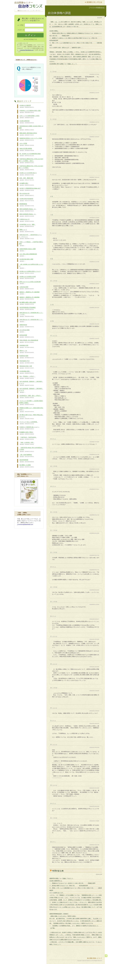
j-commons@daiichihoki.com (26, 50)
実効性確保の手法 (27, 362)
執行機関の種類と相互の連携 (27, 303)
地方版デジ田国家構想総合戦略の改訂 (30, 189)
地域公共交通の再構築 (27, 149)
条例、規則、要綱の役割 (27, 179)
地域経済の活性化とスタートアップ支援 (30, 139)
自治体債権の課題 (27, 372)
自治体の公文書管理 (27, 106)
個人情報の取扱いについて (94, 958)
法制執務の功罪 (27, 346)
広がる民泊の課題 (24, 331)
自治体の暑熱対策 (27, 122)
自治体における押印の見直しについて (30, 272)
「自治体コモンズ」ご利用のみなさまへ (26, 59)
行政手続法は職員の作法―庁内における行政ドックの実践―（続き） (31, 160)
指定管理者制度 (27, 461)
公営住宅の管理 (27, 288)
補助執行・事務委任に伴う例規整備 (29, 293)
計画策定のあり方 (27, 220)
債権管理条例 (27, 326)
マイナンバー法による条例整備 (28, 423)
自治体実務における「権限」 (27, 225)
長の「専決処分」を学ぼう (27, 377)
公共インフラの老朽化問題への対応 (29, 116)
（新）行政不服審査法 (27, 455)
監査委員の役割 (27, 356)
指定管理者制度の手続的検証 (27, 308)
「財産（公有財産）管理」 (27, 443)
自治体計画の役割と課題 (26, 260)
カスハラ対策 (27, 144)
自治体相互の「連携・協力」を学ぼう (30, 396)
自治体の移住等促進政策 (27, 199)
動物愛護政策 (27, 205)
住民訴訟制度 (27, 336)
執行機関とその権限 (27, 466)
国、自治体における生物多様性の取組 (30, 154)
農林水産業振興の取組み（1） (27, 215)
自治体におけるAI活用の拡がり (28, 174)
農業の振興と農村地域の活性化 (28, 134)
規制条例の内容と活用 (27, 367)
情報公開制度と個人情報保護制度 (28, 341)
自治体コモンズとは (94, 2)
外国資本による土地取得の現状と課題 (30, 111)
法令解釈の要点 (27, 184)
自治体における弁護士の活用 (27, 277)
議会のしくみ (27, 351)
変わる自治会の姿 (27, 194)
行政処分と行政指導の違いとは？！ (29, 428)
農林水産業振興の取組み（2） (27, 210)
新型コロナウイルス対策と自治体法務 (30, 282)
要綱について (27, 230)
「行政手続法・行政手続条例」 (28, 438)
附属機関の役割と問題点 (27, 433)
